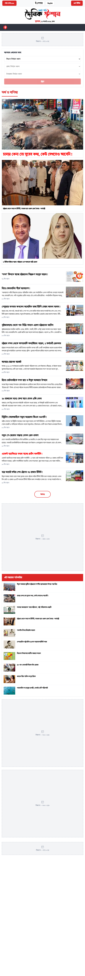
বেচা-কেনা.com (9, 3)
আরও (42, 494)
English (50, 3)
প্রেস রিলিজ (77, 3)
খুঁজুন (42, 81)
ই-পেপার (39, 3)
